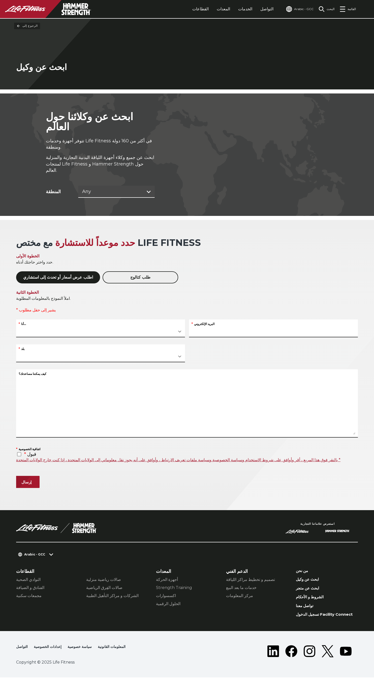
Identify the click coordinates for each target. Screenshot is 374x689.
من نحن (303, 571)
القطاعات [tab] (191, 9)
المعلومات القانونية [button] (122, 658)
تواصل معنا (306, 610)
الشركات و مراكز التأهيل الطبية (112, 596)
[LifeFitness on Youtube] (346, 663)
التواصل (257, 9)
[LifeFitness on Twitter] (328, 663)
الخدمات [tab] (236, 9)
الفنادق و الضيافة (30, 587)
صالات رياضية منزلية (103, 579)
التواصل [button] (22, 658)
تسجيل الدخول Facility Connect (319, 623)
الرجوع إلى (27, 26)
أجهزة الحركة (167, 579)
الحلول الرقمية (168, 604)
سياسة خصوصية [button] (87, 658)
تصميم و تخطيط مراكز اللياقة (250, 579)
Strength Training (174, 587)
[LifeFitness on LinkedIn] (273, 663)
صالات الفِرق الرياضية (104, 587)
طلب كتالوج (140, 278)
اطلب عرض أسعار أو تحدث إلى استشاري (58, 278)
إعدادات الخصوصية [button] (51, 658)
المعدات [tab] (214, 9)
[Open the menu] (347, 9)
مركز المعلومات (239, 596)
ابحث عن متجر (310, 591)
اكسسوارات (166, 596)
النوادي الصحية (28, 579)
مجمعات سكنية (29, 596)
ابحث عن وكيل (310, 581)
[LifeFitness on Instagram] (309, 663)
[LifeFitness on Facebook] (291, 663)
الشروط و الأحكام (312, 600)
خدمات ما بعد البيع (241, 587)
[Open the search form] (324, 9)
